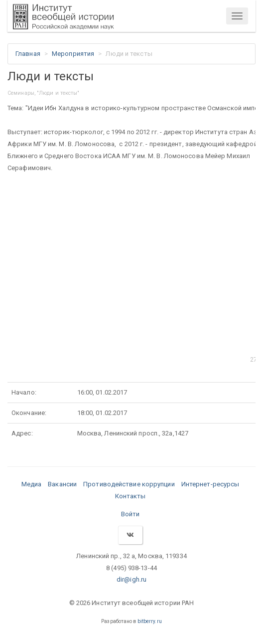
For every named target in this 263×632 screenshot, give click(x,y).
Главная (27, 53)
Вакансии (62, 484)
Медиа (31, 484)
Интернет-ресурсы (210, 484)
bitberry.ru (149, 621)
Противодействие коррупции (129, 484)
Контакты (130, 496)
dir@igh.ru (131, 579)
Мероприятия (73, 53)
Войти (130, 514)
